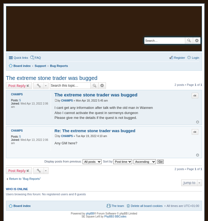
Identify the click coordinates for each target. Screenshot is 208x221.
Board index (22, 205)
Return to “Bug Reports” (25, 178)
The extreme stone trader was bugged (52, 78)
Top (197, 122)
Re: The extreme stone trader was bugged (94, 130)
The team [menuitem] (117, 205)
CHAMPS (17, 94)
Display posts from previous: (73, 161)
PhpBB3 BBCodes (115, 216)
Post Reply (17, 85)
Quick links (21, 57)
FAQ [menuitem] (38, 57)
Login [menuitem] (195, 57)
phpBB (90, 213)
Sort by (117, 161)
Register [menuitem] (179, 57)
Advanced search (196, 40)
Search (189, 40)
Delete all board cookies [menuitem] (146, 205)
